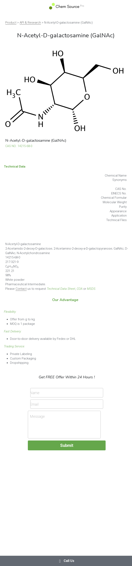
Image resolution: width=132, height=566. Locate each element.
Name (34, 393)
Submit (66, 445)
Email (34, 404)
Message (37, 416)
